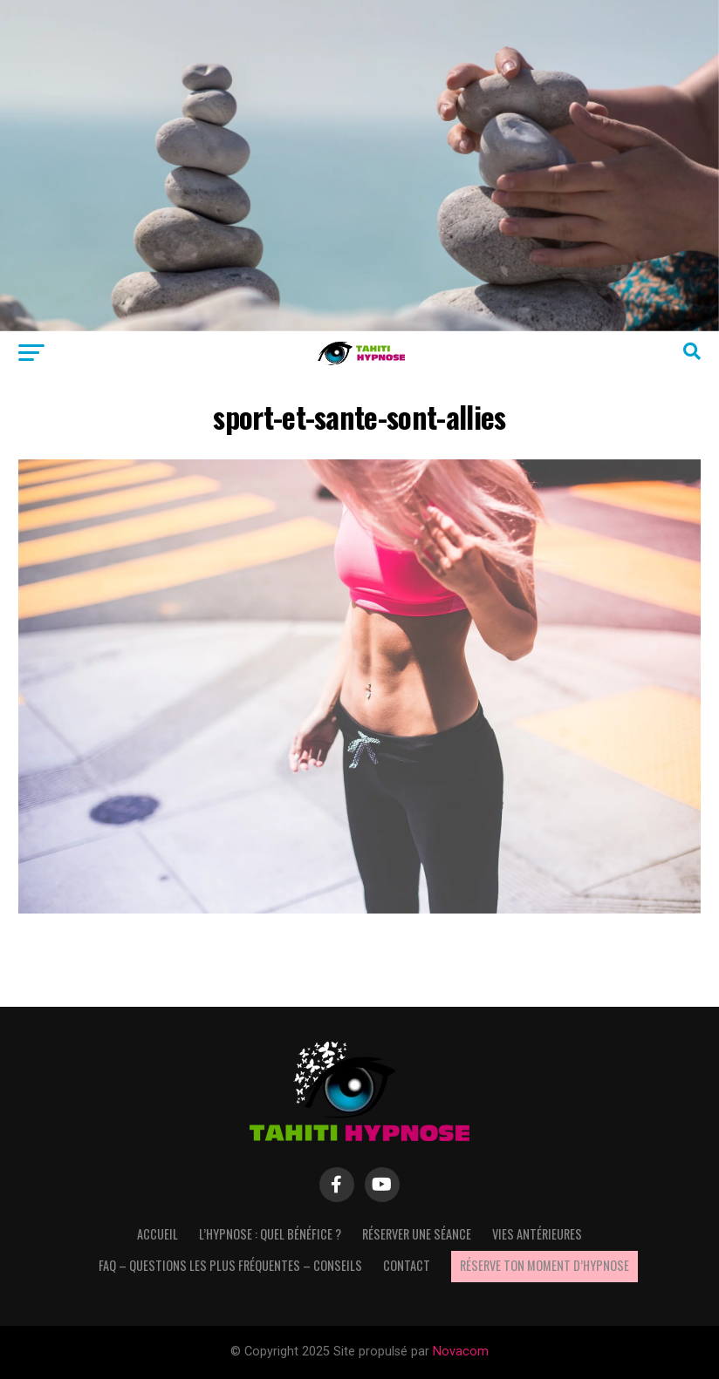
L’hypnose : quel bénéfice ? (270, 1234)
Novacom (461, 1351)
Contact (406, 1265)
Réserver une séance (416, 1234)
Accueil (157, 1234)
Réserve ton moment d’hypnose (544, 1265)
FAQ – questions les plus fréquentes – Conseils (230, 1265)
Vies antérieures (537, 1234)
